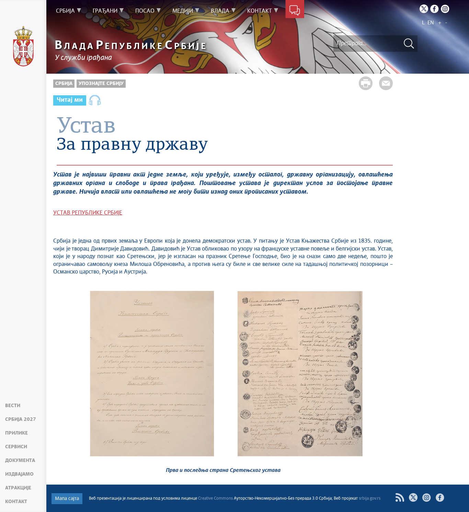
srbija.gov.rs (369, 499)
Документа (20, 460)
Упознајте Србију (101, 83)
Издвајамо (19, 474)
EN (430, 22)
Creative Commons (215, 499)
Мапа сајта (67, 498)
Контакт (16, 501)
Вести (12, 405)
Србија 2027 (20, 419)
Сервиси (16, 446)
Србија (63, 83)
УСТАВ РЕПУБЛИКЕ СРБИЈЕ (87, 213)
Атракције (18, 488)
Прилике (16, 433)
